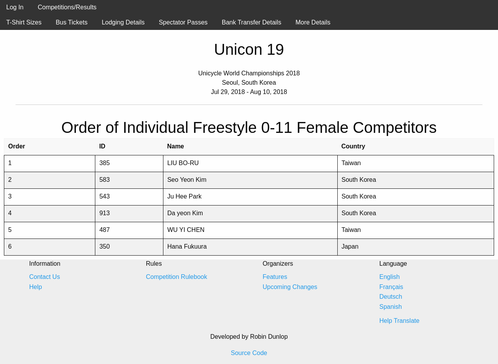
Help (35, 287)
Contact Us (44, 276)
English (389, 276)
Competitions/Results (67, 7)
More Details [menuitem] (312, 22)
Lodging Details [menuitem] (123, 22)
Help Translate (399, 320)
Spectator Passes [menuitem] (183, 22)
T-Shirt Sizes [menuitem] (24, 22)
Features (275, 276)
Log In (14, 7)
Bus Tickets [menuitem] (72, 22)
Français (391, 287)
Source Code (249, 353)
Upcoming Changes (290, 287)
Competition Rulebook (176, 276)
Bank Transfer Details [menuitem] (251, 22)
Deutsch (390, 296)
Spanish (390, 306)
